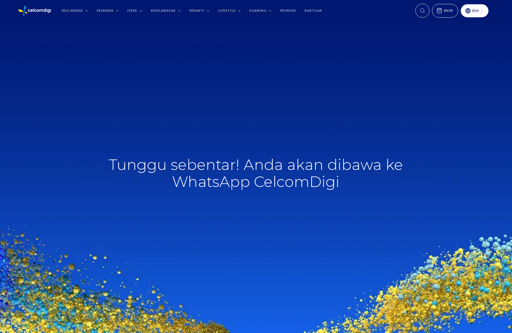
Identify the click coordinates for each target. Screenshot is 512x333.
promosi (288, 10)
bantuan (313, 10)
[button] (74, 10)
